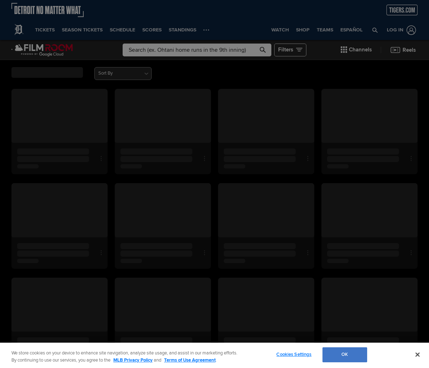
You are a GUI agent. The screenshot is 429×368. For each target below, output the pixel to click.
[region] (214, 355)
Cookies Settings (293, 354)
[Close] (417, 354)
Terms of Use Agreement (190, 360)
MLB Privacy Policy (133, 360)
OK (344, 354)
